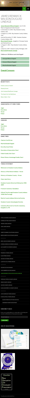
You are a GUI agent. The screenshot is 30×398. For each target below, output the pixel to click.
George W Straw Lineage (7, 258)
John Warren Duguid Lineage (8, 270)
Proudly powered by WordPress (7, 396)
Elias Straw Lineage (6, 255)
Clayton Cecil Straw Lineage (8, 261)
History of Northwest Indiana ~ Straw (12, 171)
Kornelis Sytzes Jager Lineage (8, 220)
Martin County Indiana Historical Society (13, 198)
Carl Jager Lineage (5, 226)
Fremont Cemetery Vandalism (10, 188)
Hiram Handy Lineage (6, 282)
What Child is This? (5, 97)
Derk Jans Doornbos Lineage (8, 241)
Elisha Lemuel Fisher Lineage (8, 296)
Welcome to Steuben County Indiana (11, 167)
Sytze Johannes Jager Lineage (8, 217)
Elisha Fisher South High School (10, 299)
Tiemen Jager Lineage (6, 223)
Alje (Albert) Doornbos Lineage (9, 247)
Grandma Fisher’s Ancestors (9, 302)
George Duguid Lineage (7, 267)
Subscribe (4, 320)
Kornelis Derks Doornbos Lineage (9, 244)
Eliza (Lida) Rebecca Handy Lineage (9, 288)
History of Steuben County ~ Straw (11, 175)
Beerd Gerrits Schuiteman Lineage (9, 235)
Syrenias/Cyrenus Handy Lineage (9, 279)
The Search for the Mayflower (8, 94)
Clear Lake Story (6, 179)
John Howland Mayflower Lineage (9, 91)
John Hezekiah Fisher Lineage (8, 293)
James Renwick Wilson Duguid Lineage (11, 273)
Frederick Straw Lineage (7, 252)
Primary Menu (28, 9)
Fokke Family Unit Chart (8, 153)
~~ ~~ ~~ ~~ (3, 229)
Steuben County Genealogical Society (12, 202)
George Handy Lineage (6, 285)
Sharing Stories (4, 88)
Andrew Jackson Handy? (7, 85)
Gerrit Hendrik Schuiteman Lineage (10, 232)
